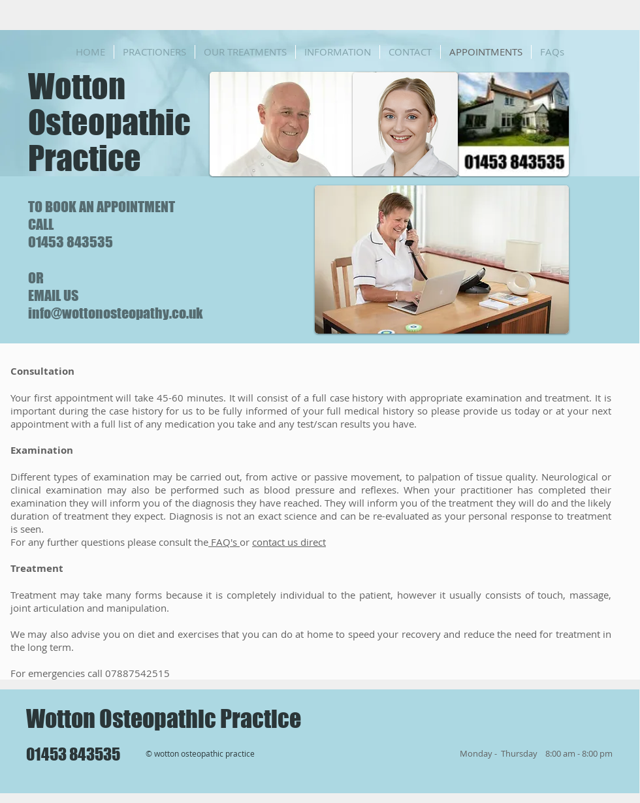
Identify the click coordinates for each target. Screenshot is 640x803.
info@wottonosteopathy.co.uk (115, 313)
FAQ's (224, 541)
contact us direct (289, 541)
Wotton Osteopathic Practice (109, 122)
